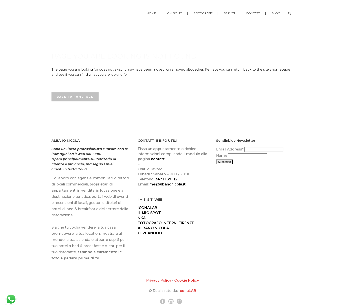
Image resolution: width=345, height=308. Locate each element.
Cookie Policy (186, 280)
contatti (158, 159)
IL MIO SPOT (149, 213)
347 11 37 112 (166, 179)
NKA (142, 218)
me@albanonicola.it (167, 184)
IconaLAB (187, 291)
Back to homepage (75, 96)
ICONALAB (147, 208)
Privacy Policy (158, 280)
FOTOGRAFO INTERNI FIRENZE (166, 223)
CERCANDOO (150, 233)
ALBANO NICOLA (153, 228)
